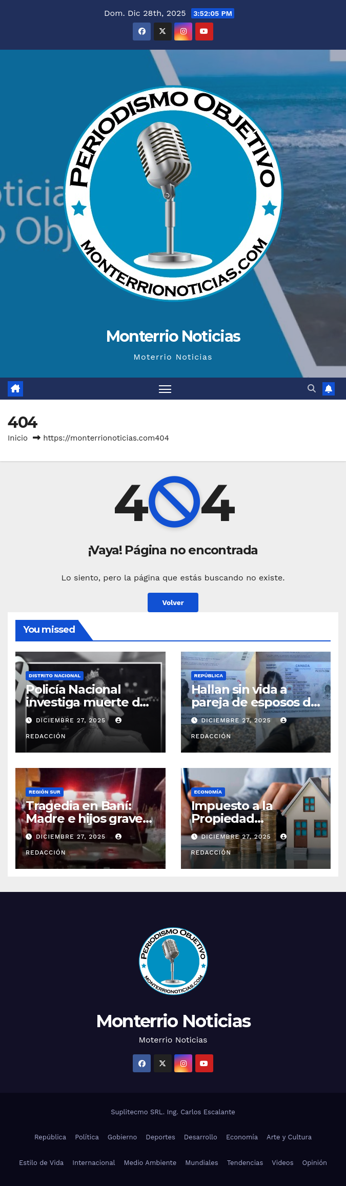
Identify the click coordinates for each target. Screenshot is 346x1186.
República (208, 675)
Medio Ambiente (150, 1163)
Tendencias (245, 1163)
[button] (312, 388)
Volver (173, 602)
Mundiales (201, 1163)
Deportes (160, 1137)
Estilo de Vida (41, 1163)
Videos (282, 1163)
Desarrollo (200, 1137)
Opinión (315, 1163)
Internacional (93, 1163)
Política (87, 1137)
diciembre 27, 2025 (72, 720)
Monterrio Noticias (173, 336)
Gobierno (122, 1137)
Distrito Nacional (54, 675)
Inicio (18, 438)
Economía (208, 792)
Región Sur (44, 792)
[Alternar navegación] (165, 388)
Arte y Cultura (289, 1137)
